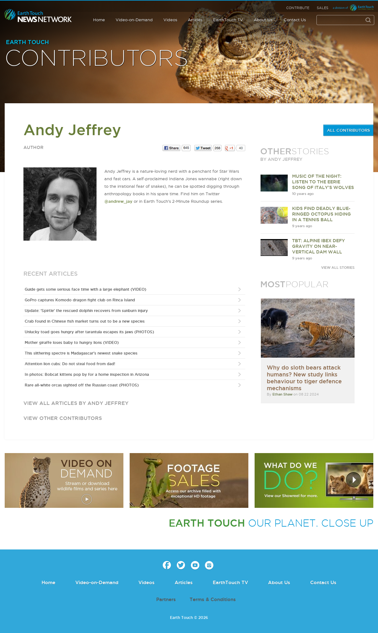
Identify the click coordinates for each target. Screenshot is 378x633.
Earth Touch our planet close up (38, 16)
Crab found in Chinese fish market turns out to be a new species (85, 321)
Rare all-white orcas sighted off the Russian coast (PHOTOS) (82, 385)
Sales (322, 8)
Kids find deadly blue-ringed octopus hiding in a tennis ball (321, 214)
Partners (166, 599)
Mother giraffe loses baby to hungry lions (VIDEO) (72, 342)
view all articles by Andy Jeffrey (75, 403)
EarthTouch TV (228, 20)
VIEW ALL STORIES (338, 267)
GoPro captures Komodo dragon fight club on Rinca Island (80, 300)
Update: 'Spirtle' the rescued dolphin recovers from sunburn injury (86, 311)
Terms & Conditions (213, 599)
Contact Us (295, 20)
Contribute (297, 8)
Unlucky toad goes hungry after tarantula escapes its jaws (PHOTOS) (89, 332)
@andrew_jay (118, 201)
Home (99, 20)
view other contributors (62, 418)
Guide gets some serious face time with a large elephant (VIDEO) (85, 289)
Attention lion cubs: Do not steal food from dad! (70, 364)
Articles (195, 20)
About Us (263, 20)
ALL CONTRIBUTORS (348, 130)
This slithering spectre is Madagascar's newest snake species (81, 353)
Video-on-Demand (134, 20)
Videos (170, 20)
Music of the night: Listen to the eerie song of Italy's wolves (323, 182)
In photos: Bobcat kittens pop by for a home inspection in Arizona (87, 374)
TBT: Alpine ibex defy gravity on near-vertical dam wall (318, 246)
